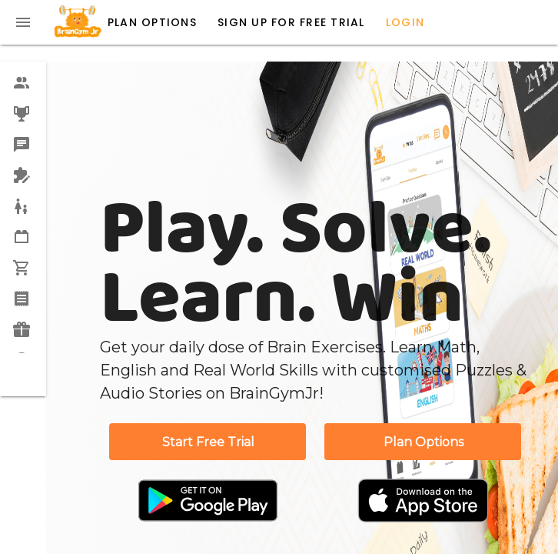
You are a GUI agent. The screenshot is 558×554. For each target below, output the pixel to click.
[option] (23, 83)
